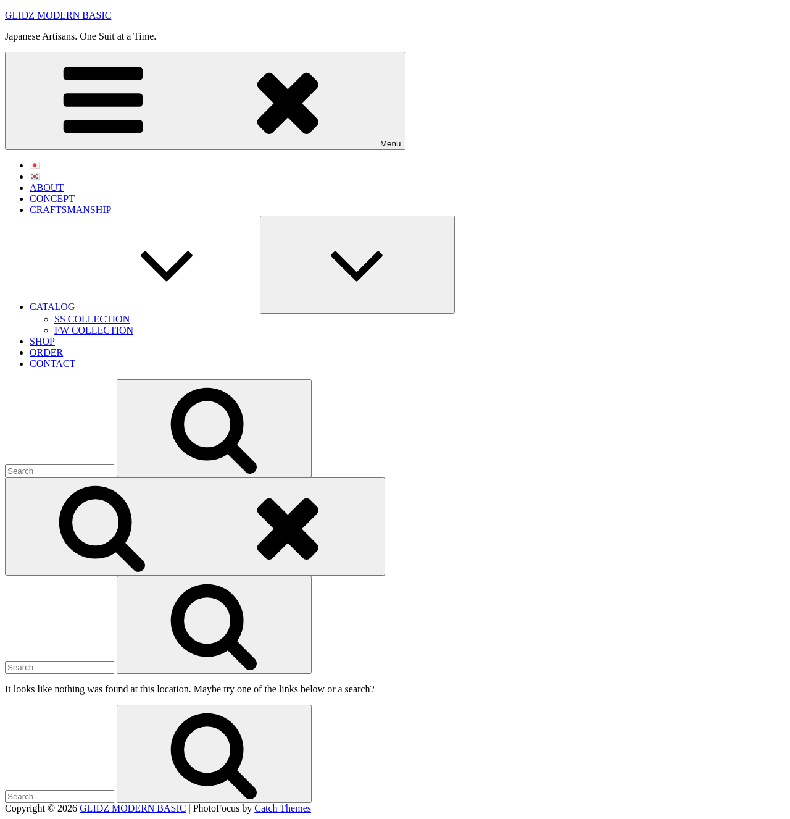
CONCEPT (52, 198)
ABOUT (47, 187)
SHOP (42, 341)
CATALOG (145, 306)
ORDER (46, 352)
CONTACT (52, 363)
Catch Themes (282, 808)
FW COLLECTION (93, 330)
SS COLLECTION (92, 319)
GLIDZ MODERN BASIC (58, 15)
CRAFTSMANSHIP (70, 209)
